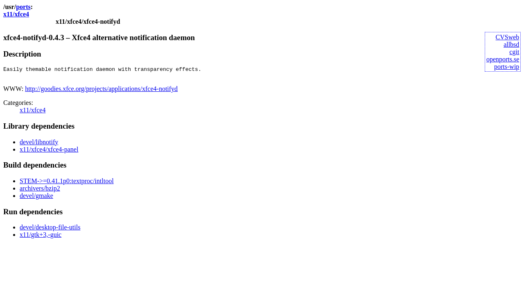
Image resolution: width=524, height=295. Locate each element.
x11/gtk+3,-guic (40, 237)
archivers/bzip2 (40, 190)
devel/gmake (36, 198)
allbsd (511, 44)
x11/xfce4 (16, 14)
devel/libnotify (39, 144)
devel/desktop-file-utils (50, 229)
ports (23, 6)
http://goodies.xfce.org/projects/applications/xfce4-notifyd (101, 91)
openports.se (502, 59)
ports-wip (506, 66)
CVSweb (507, 37)
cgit (514, 51)
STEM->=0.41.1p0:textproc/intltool (67, 183)
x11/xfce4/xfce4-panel (49, 151)
